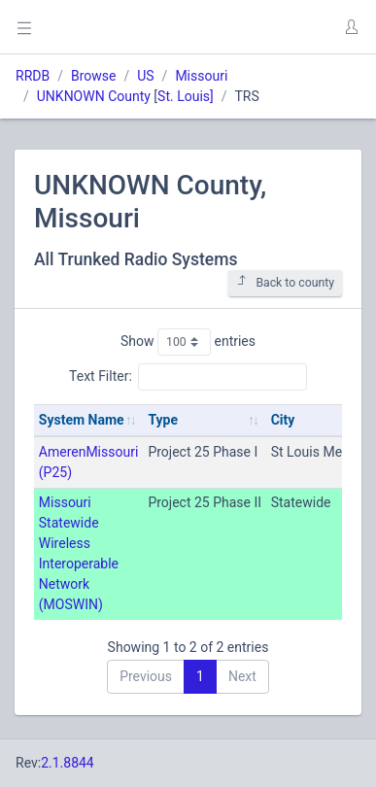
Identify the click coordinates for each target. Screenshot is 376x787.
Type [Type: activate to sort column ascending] (163, 420)
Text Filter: (188, 377)
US (145, 76)
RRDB (33, 76)
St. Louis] (185, 96)
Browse (93, 76)
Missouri (201, 76)
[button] (350, 27)
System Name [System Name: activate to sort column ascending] (81, 420)
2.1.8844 (67, 762)
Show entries (188, 342)
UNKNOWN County (94, 96)
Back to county (285, 282)
